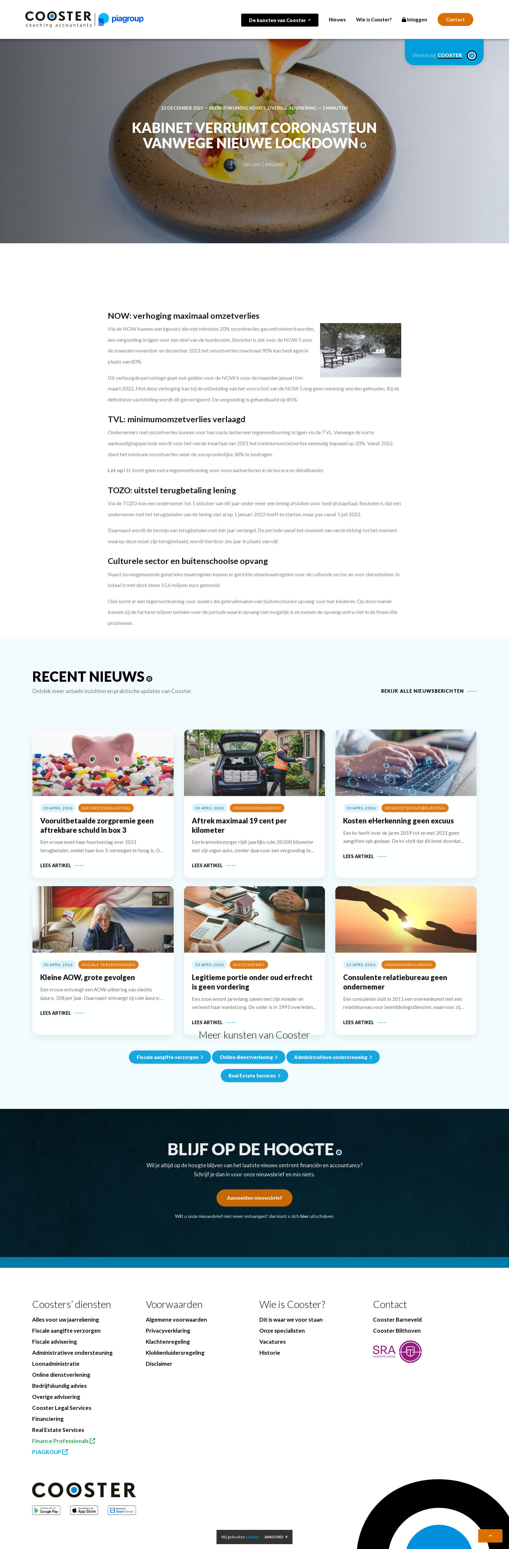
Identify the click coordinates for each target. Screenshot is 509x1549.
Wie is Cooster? (373, 19)
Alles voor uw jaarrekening (65, 1319)
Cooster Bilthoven (397, 1330)
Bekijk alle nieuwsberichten (422, 691)
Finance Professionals (63, 1440)
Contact (455, 19)
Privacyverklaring (168, 1330)
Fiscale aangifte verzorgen (170, 1104)
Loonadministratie (56, 1363)
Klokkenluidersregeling (175, 1352)
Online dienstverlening (249, 1104)
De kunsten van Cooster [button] (278, 20)
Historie (269, 1352)
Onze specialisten (282, 1330)
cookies (252, 1537)
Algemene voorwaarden (176, 1319)
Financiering (48, 1418)
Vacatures (272, 1341)
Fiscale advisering (54, 1341)
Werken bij (444, 55)
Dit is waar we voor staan (291, 1319)
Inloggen (414, 19)
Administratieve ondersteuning (333, 1104)
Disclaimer (159, 1363)
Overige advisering (292, 108)
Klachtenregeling (168, 1341)
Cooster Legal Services (61, 1407)
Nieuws (337, 19)
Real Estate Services (58, 1429)
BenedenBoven (191, 1539)
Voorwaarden (174, 1304)
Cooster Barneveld (397, 1319)
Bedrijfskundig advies (237, 108)
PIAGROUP (50, 1451)
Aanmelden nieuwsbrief (254, 1198)
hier (304, 1216)
